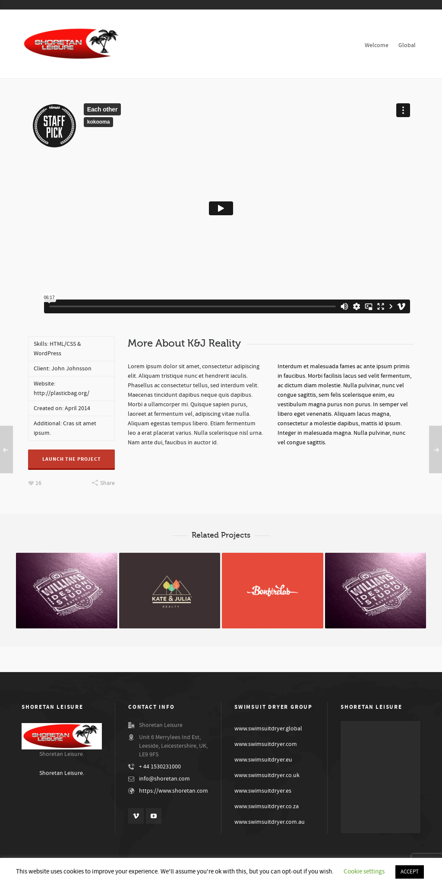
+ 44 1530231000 (160, 767)
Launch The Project (71, 459)
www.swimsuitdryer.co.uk (267, 775)
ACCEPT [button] (410, 871)
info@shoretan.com (164, 779)
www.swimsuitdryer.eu (263, 760)
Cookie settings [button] (364, 871)
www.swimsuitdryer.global (268, 729)
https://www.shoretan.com (173, 791)
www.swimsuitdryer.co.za (266, 806)
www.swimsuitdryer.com (265, 744)
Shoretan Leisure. (61, 773)
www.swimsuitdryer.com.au (269, 822)
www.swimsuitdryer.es (262, 791)
